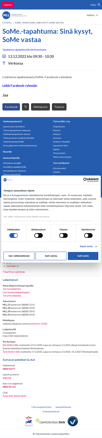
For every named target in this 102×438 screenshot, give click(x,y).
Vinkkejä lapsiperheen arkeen (16, 134)
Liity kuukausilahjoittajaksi (16, 292)
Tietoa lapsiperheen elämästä (17, 130)
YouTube (11, 266)
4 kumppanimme (19, 195)
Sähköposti (40, 106)
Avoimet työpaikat (61, 141)
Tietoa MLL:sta (61, 121)
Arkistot (57, 134)
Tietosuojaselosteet (41, 406)
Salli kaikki (83, 256)
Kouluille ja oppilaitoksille (14, 167)
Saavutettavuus (63, 406)
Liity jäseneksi (59, 168)
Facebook (11, 106)
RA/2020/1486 (10, 345)
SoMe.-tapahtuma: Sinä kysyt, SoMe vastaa (39, 22)
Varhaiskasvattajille (12, 163)
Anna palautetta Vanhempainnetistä (20, 145)
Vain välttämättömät (19, 256)
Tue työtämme (61, 162)
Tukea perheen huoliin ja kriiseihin (18, 138)
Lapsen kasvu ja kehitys (14, 126)
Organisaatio (59, 126)
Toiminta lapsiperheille (13, 141)
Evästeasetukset (51, 411)
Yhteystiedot (59, 153)
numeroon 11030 (38, 323)
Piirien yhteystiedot (62, 157)
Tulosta (59, 106)
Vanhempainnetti (12, 121)
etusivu (6, 22)
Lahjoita (8, 4)
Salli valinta (51, 256)
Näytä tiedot (86, 246)
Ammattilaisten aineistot (14, 170)
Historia (56, 130)
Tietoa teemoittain (12, 174)
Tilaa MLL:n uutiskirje (14, 271)
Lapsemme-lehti (60, 145)
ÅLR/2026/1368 (11, 351)
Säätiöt (56, 149)
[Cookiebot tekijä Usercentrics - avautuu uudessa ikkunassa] (85, 180)
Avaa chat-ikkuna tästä (14, 395)
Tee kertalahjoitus (12, 288)
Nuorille (7, 151)
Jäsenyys (57, 138)
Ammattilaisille (11, 157)
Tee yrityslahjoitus (12, 295)
